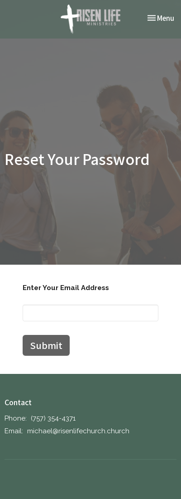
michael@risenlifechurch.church (78, 431)
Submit (46, 345)
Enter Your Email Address (66, 288)
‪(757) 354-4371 (53, 418)
